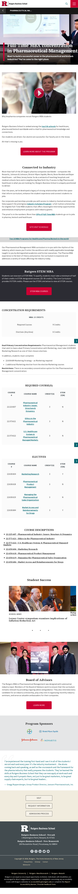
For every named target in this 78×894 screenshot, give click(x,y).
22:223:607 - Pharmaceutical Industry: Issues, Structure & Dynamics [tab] (37, 517)
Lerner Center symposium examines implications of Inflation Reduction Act (38, 602)
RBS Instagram (36, 831)
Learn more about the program (39, 151)
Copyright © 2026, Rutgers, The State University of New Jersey (39, 842)
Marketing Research (30, 462)
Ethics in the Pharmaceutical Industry (30, 416)
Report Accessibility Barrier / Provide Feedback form (45, 866)
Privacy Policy (28, 845)
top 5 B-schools (49, 126)
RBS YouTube (48, 831)
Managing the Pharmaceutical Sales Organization (30, 485)
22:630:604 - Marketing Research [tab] (20, 532)
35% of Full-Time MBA (45, 214)
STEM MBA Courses (39, 291)
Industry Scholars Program (39, 204)
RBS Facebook (32, 831)
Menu (74, 4)
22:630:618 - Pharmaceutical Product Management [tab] (29, 536)
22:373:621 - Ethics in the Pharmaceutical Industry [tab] (29, 521)
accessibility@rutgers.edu (41, 865)
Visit (39, 781)
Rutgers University (19, 856)
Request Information (39, 789)
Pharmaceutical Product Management (30, 472)
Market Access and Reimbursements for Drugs (30, 498)
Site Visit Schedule (39, 227)
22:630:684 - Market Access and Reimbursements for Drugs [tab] (33, 545)
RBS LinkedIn (40, 831)
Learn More (39, 688)
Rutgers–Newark (58, 856)
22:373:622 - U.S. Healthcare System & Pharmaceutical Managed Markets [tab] (35, 527)
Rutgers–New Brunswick (38, 856)
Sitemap (37, 845)
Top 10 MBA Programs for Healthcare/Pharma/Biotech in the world (39, 238)
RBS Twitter (44, 831)
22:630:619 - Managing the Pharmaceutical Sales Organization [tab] (34, 540)
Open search (66, 4)
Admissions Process (39, 796)
